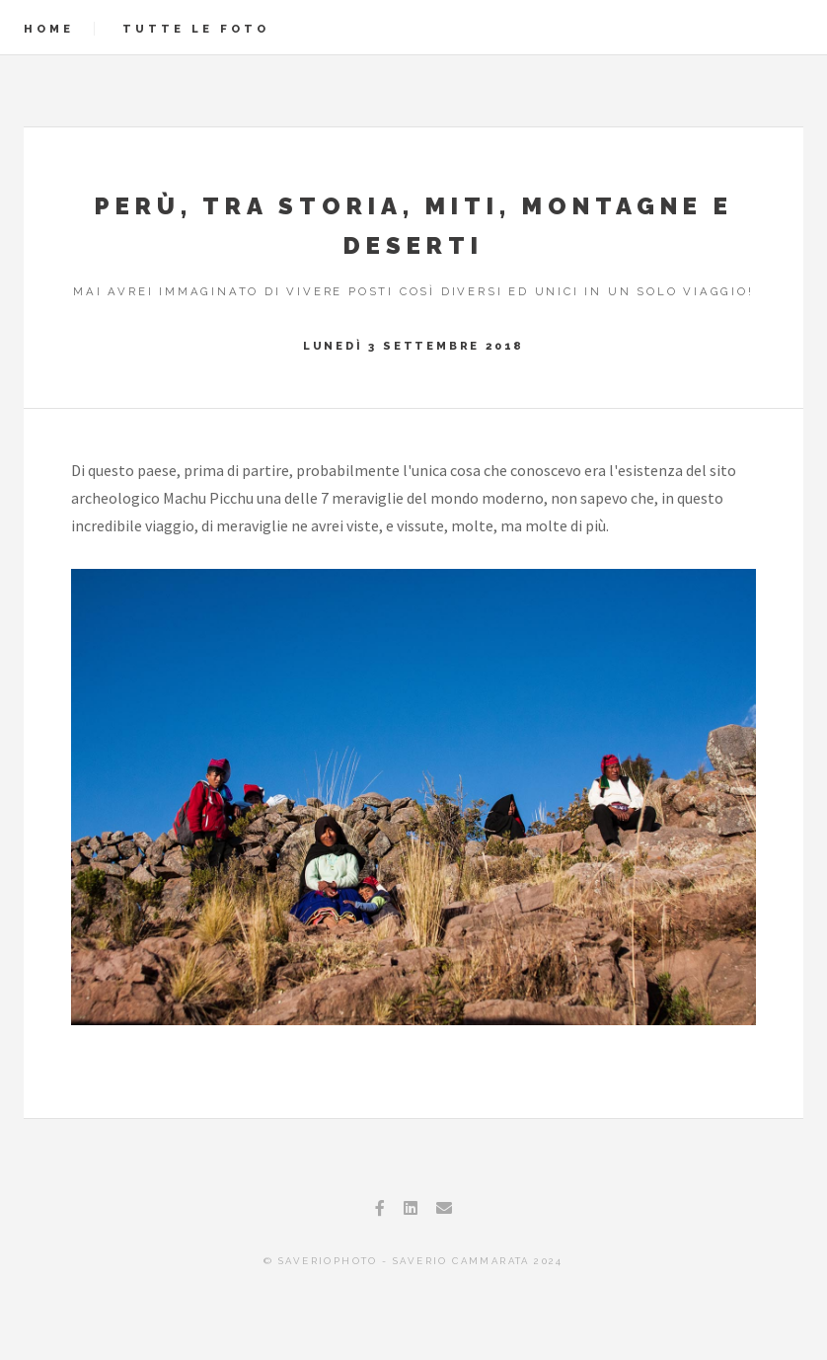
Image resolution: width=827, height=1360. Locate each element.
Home (49, 29)
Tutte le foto (195, 29)
